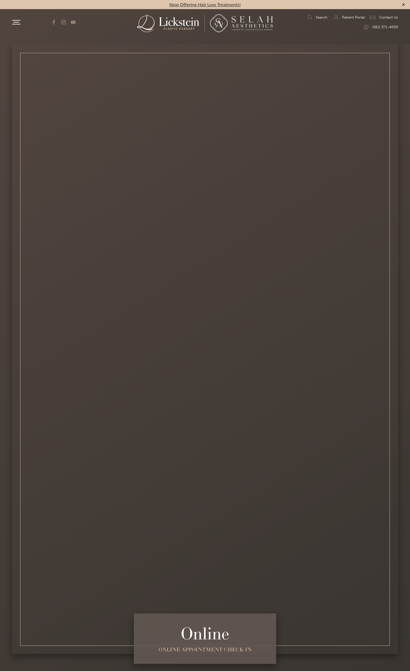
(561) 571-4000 (380, 27)
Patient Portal (349, 17)
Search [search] (316, 17)
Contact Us (384, 17)
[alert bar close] (403, 4)
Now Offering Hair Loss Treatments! (205, 4)
